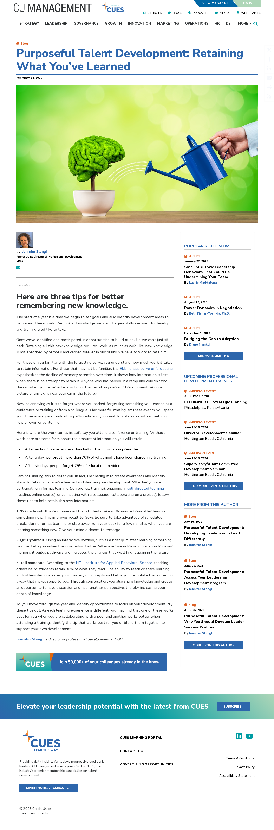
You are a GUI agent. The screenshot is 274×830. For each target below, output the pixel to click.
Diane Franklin (200, 344)
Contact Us (131, 751)
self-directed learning (145, 488)
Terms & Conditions (240, 758)
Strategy (29, 23)
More (244, 23)
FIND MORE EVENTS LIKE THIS (213, 486)
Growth (113, 23)
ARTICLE (217, 266)
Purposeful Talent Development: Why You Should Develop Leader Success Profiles (214, 622)
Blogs (177, 13)
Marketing (168, 23)
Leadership (56, 23)
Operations (196, 23)
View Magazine (215, 3)
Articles (155, 13)
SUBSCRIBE (232, 706)
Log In (247, 3)
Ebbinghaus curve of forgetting (146, 368)
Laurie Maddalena (203, 282)
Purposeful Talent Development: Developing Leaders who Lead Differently (214, 533)
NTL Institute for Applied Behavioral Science (114, 562)
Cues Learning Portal (141, 737)
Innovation (139, 23)
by (186, 282)
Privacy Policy (245, 767)
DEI (229, 23)
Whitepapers (251, 13)
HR (217, 23)
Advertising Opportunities (147, 764)
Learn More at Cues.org (47, 788)
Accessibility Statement (237, 776)
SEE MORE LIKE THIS (213, 356)
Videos (225, 13)
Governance (86, 23)
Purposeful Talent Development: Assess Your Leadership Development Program (214, 577)
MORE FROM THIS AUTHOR (213, 645)
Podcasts (201, 13)
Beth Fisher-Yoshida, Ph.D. (209, 313)
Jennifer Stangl (34, 251)
